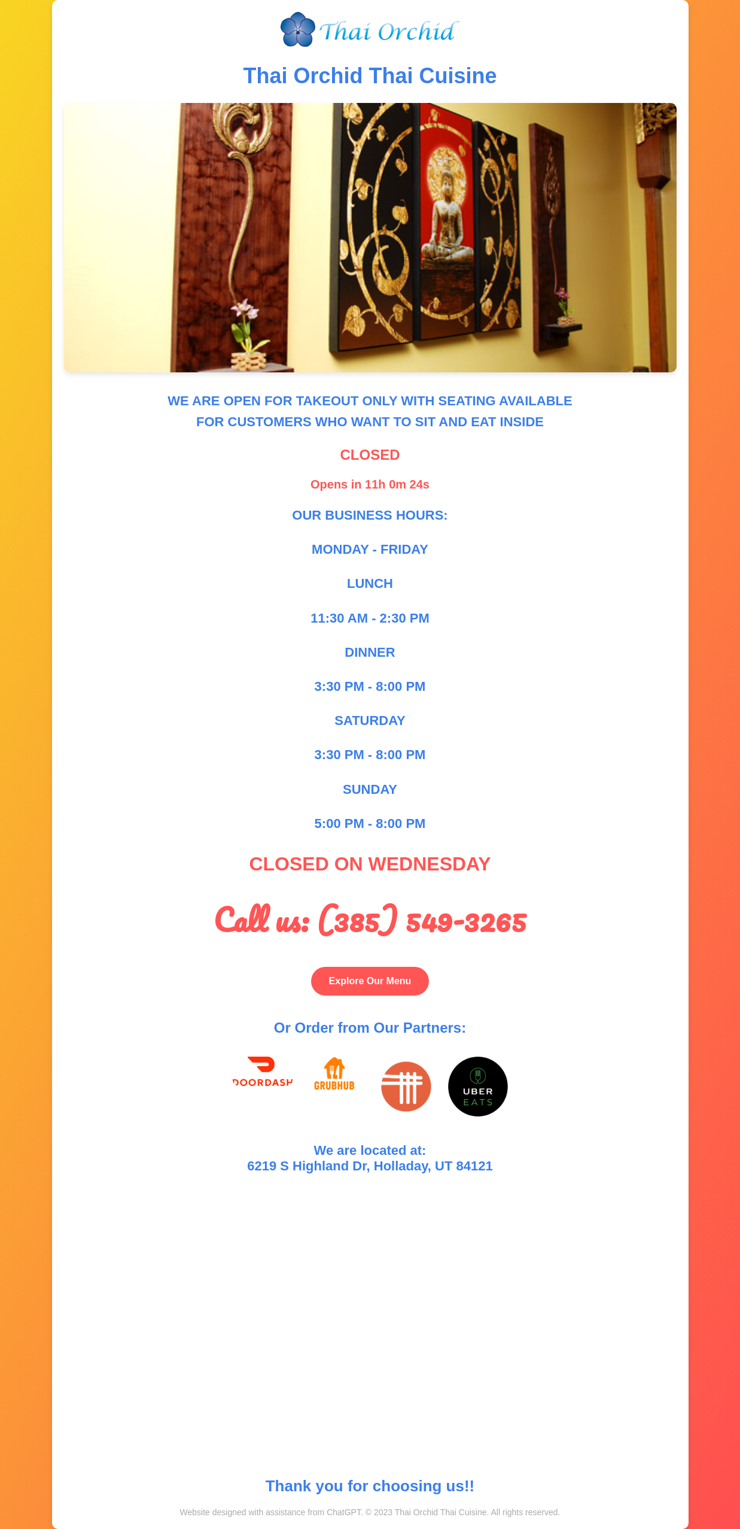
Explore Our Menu (370, 981)
